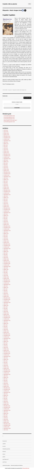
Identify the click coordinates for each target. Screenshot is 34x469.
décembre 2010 (7, 405)
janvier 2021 (6, 224)
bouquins (10, 89)
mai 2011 (5, 398)
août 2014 (6, 339)
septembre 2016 (7, 302)
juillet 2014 (6, 341)
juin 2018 (5, 271)
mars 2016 (6, 311)
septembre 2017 (7, 284)
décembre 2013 (7, 351)
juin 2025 (6, 145)
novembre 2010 (7, 407)
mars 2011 (6, 401)
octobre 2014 (6, 336)
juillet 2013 (6, 359)
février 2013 (6, 366)
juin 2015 (5, 324)
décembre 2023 (7, 172)
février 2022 (6, 205)
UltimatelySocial (25, 468)
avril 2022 (6, 202)
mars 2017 (6, 293)
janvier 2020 (6, 242)
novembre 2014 (7, 335)
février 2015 (6, 330)
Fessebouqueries (6, 448)
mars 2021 (6, 221)
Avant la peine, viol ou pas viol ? (10, 120)
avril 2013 (6, 363)
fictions (4, 451)
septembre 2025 (7, 140)
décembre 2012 (7, 369)
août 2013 (6, 357)
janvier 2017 (6, 296)
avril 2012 (6, 381)
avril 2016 (6, 309)
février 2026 (6, 133)
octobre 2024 (6, 157)
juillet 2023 (6, 179)
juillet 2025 (6, 143)
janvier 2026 (6, 134)
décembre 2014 (7, 333)
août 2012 (6, 375)
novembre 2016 (7, 299)
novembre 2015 (7, 317)
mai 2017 (5, 290)
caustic (4, 443)
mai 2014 (5, 344)
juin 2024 (6, 163)
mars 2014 (6, 347)
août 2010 (6, 411)
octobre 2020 (6, 229)
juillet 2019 (6, 251)
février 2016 (6, 312)
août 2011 (6, 393)
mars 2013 (6, 365)
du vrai (4, 446)
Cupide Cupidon (9, 15)
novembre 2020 (7, 227)
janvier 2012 (6, 386)
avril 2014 (6, 345)
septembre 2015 (7, 320)
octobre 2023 (6, 175)
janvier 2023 (6, 188)
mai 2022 (6, 200)
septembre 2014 (7, 338)
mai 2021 (5, 218)
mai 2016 (5, 308)
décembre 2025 (7, 136)
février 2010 (6, 420)
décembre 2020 (7, 226)
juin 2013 (5, 360)
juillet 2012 (6, 377)
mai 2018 (5, 272)
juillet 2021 (6, 215)
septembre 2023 (7, 176)
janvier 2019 (6, 260)
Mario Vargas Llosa (23, 89)
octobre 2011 (6, 390)
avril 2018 (6, 274)
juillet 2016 (6, 305)
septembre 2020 (7, 230)
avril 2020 (6, 238)
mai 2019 (5, 254)
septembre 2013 (7, 356)
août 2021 (6, 214)
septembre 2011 (7, 392)
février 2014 (6, 348)
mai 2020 (6, 236)
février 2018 (6, 277)
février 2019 (6, 259)
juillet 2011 (6, 395)
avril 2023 (6, 184)
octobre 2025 (6, 139)
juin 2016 (6, 306)
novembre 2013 (7, 353)
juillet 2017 (6, 287)
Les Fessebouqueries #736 (9, 121)
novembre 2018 (7, 263)
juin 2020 (6, 235)
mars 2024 (6, 167)
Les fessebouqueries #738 (9, 117)
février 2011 (6, 402)
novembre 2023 (7, 173)
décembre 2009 (7, 423)
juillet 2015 (6, 323)
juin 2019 (6, 253)
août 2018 (6, 268)
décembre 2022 (7, 190)
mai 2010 (5, 416)
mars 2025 (6, 149)
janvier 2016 (6, 314)
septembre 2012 (7, 374)
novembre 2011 (7, 389)
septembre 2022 (7, 194)
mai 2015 (5, 326)
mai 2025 (6, 146)
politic (4, 456)
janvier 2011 (6, 404)
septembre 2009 (7, 428)
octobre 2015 (6, 318)
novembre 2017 (7, 281)
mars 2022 (6, 203)
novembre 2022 (7, 191)
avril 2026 (6, 130)
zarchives (5, 462)
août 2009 (6, 429)
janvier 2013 (6, 368)
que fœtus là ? (6, 459)
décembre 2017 (7, 280)
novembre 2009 (7, 425)
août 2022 (6, 196)
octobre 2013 (6, 354)
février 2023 (6, 187)
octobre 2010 (6, 408)
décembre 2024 (7, 154)
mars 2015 (6, 329)
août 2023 (6, 178)
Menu (29, 3)
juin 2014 (5, 342)
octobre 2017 (6, 283)
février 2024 (6, 169)
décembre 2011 (7, 387)
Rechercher (5, 95)
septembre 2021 (7, 212)
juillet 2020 (6, 233)
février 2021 (6, 223)
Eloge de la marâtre (16, 89)
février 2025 (6, 151)
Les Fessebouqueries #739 (9, 115)
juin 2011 (5, 396)
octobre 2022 (6, 193)
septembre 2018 (7, 266)
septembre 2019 (7, 248)
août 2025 (6, 142)
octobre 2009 (6, 426)
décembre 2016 (7, 297)
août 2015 (6, 321)
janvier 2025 (6, 152)
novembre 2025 (7, 137)
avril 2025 (6, 148)
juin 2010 (5, 414)
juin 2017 (5, 289)
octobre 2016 (6, 300)
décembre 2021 (7, 208)
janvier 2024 (6, 170)
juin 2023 (6, 181)
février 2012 (6, 384)
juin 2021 (5, 217)
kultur (4, 454)
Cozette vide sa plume (10, 4)
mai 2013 (5, 362)
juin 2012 (5, 378)
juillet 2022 (6, 197)
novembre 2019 (7, 245)
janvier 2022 (6, 206)
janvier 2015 (6, 332)
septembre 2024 (7, 158)
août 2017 (6, 286)
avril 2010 (6, 417)
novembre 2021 (7, 209)
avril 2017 (6, 291)
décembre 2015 (7, 315)
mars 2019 (6, 257)
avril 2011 (6, 399)
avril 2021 (6, 220)
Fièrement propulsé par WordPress (17, 465)
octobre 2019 (6, 247)
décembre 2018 (7, 262)
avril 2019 (6, 256)
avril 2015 (6, 327)
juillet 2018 (6, 269)
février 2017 (6, 294)
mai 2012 (5, 380)
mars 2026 (6, 131)
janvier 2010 (6, 422)
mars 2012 (6, 383)
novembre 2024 (7, 155)
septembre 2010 (7, 410)
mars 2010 (6, 419)
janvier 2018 (6, 278)
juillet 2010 (6, 413)
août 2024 (6, 160)
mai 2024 (6, 164)
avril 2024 (6, 166)
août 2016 (6, 303)
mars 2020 (6, 239)
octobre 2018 (6, 265)
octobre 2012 (6, 372)
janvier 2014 (6, 350)
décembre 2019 (7, 244)
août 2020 (6, 232)
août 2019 (6, 250)
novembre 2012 (7, 371)
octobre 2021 (6, 211)
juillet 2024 (6, 161)
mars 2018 (6, 275)
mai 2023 (6, 182)
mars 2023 (6, 185)
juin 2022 (6, 199)
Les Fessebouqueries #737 (9, 118)
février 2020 (6, 241)
